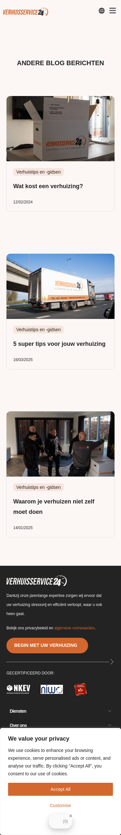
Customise (60, 805)
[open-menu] (102, 11)
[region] (60, 781)
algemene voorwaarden (74, 628)
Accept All (60, 789)
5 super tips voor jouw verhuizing (59, 344)
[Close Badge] (70, 816)
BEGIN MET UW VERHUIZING (45, 645)
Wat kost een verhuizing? (48, 186)
